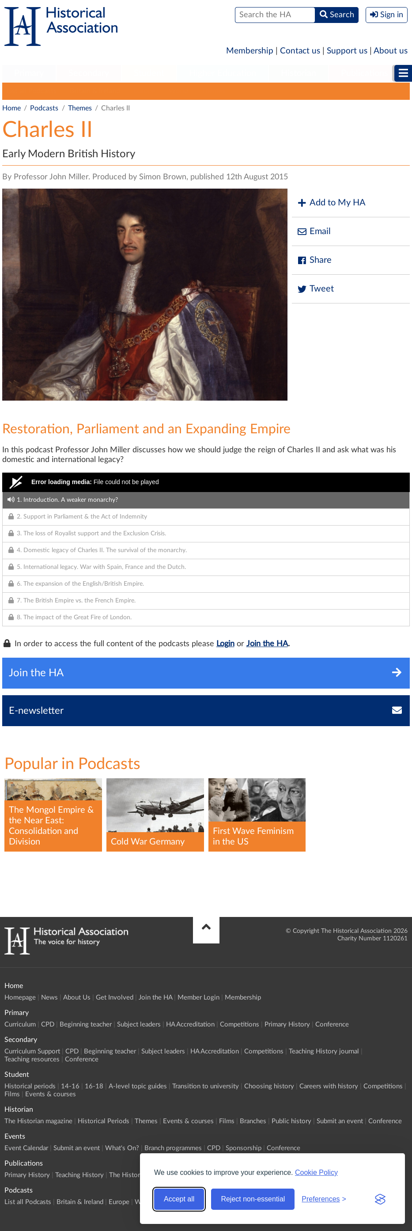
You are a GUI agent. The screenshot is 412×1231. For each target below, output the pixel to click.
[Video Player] (206, 482)
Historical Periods (103, 1121)
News (49, 997)
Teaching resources (32, 1059)
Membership (249, 51)
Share (314, 260)
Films (12, 1094)
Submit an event (340, 1121)
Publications (364, 73)
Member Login (198, 997)
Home (11, 108)
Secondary (88, 73)
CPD (47, 1024)
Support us (347, 51)
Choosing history (269, 1086)
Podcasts (44, 108)
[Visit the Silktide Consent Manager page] (380, 1199)
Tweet (315, 289)
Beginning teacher (86, 1024)
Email (313, 231)
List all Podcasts (32, 91)
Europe (144, 91)
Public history (291, 1121)
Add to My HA (331, 203)
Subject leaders (139, 1024)
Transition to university (205, 1086)
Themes (213, 91)
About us (391, 51)
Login (225, 644)
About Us (77, 997)
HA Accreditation (190, 1024)
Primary (29, 73)
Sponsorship (243, 1148)
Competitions (239, 1024)
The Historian (128, 1175)
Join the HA (267, 644)
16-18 (94, 1086)
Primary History (287, 1024)
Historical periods (30, 1086)
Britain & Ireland (95, 91)
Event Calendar (26, 1148)
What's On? (122, 1148)
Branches (253, 1121)
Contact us (300, 51)
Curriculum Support (32, 1051)
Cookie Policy (316, 1172)
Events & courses (50, 1094)
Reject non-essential (253, 1199)
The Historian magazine (38, 1121)
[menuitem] (29, 74)
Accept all (179, 1199)
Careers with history (328, 1086)
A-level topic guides (138, 1086)
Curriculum (20, 1024)
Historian (298, 73)
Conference (332, 1024)
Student (149, 73)
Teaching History (79, 1175)
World (178, 91)
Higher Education (222, 73)
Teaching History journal (324, 1051)
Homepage (20, 997)
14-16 (70, 1086)
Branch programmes (173, 1148)
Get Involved (114, 997)
